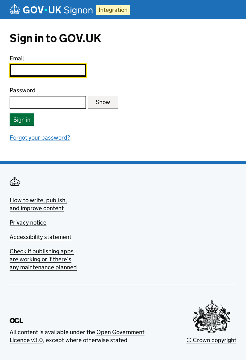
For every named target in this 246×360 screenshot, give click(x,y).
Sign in (21, 119)
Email (17, 58)
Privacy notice (28, 222)
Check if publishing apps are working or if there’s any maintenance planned (43, 259)
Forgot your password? (40, 137)
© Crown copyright (211, 340)
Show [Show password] (103, 102)
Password (23, 90)
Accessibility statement (40, 237)
